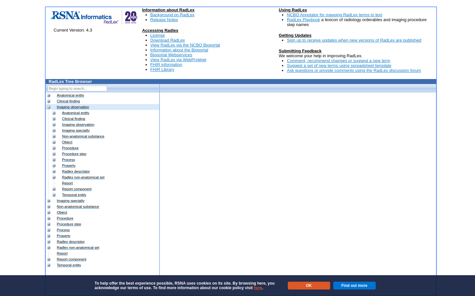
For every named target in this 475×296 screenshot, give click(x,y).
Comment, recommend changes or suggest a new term (338, 60)
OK (309, 285)
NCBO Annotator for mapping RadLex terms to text (334, 14)
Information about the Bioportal (179, 49)
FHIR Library (162, 69)
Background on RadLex (172, 14)
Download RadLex (167, 40)
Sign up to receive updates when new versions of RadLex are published (354, 40)
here (258, 288)
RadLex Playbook (303, 19)
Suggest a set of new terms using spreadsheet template (339, 65)
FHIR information (166, 64)
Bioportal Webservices (171, 54)
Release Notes (164, 19)
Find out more (355, 285)
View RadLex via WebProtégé (178, 59)
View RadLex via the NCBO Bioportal (185, 45)
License (157, 35)
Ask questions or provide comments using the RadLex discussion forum (354, 70)
